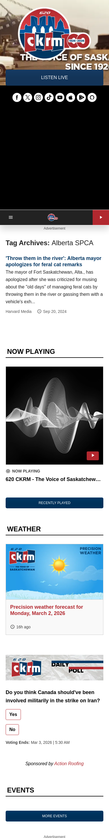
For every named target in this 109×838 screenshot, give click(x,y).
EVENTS (20, 790)
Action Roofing (69, 763)
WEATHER (24, 529)
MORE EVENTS (54, 816)
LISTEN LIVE (54, 77)
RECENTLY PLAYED (55, 503)
